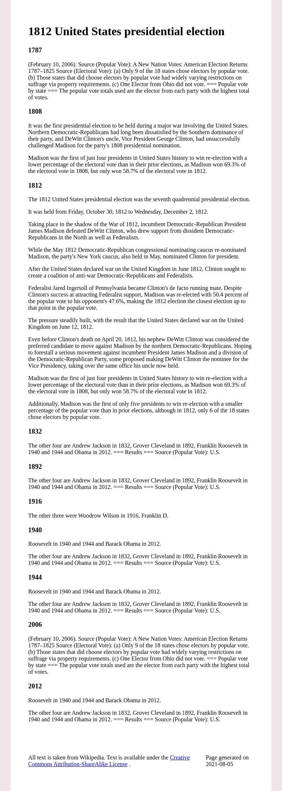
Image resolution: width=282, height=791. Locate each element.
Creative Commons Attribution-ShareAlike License (109, 760)
